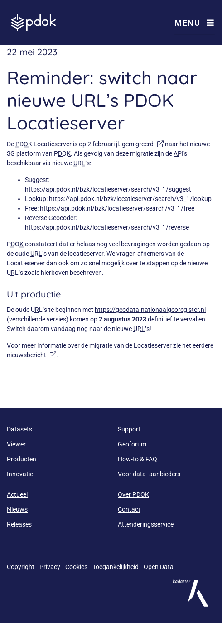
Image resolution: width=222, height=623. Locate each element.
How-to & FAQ (137, 459)
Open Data (159, 566)
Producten (21, 459)
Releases (19, 524)
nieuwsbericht (31, 355)
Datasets (19, 429)
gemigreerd (143, 144)
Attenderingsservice (146, 524)
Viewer (16, 444)
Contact (129, 509)
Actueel (17, 494)
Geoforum (132, 444)
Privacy (49, 566)
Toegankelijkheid (115, 566)
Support (129, 429)
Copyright (20, 566)
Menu (194, 23)
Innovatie (20, 474)
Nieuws (17, 509)
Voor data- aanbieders (149, 474)
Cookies (76, 566)
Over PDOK (133, 494)
